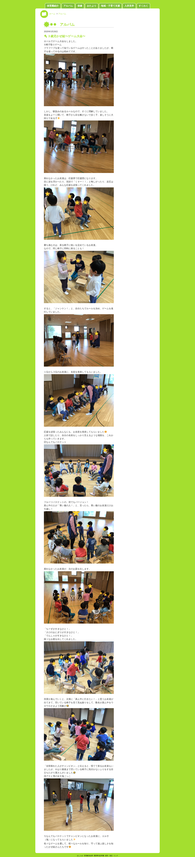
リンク (116, 856)
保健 (79, 5)
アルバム (68, 5)
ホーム (52, 14)
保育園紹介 (53, 5)
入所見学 (129, 5)
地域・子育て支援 (110, 5)
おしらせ (80, 856)
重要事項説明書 (99, 856)
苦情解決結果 (88, 856)
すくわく (143, 5)
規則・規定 (109, 856)
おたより (91, 5)
